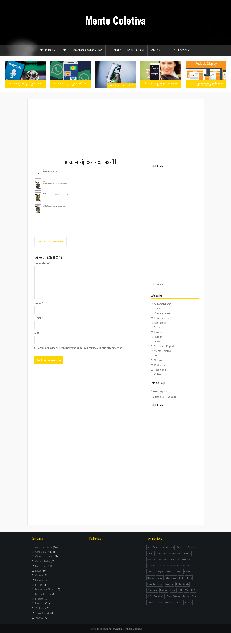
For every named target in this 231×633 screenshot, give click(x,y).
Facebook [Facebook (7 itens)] (151, 565)
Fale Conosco (115, 50)
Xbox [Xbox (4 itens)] (179, 602)
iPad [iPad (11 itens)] (181, 578)
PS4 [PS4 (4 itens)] (186, 590)
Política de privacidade (180, 50)
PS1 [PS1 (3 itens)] (180, 590)
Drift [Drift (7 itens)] (172, 559)
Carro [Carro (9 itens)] (149, 553)
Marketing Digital (135, 50)
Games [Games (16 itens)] (150, 571)
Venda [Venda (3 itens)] (150, 602)
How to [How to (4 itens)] (150, 578)
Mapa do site (157, 50)
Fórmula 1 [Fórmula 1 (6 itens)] (185, 565)
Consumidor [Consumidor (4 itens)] (160, 553)
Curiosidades (164, 318)
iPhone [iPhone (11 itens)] (189, 578)
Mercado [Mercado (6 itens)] (169, 584)
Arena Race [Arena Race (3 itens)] (152, 547)
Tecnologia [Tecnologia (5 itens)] (159, 596)
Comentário (42, 262)
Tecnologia (163, 369)
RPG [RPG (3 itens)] (193, 590)
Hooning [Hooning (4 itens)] (177, 571)
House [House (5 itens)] (187, 571)
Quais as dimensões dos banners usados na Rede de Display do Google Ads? (206, 84)
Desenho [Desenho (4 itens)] (187, 553)
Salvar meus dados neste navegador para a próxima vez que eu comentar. (79, 347)
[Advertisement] (115, 127)
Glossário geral (48, 50)
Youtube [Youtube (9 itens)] (188, 602)
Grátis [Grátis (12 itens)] (168, 571)
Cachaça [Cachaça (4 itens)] (191, 547)
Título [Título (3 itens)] (194, 596)
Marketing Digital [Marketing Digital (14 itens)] (155, 584)
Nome (38, 303)
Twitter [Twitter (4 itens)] (186, 596)
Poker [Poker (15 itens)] (173, 590)
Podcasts (162, 365)
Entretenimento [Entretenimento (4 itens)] (183, 559)
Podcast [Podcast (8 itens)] (164, 590)
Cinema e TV (164, 308)
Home (64, 50)
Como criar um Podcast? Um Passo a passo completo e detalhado (25, 84)
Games (161, 332)
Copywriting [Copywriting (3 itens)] (174, 553)
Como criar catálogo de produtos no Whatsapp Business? (70, 84)
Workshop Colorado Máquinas (87, 50)
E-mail (38, 317)
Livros (160, 341)
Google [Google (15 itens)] (159, 571)
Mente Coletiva (115, 20)
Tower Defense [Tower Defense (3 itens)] (173, 596)
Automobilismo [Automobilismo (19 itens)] (167, 547)
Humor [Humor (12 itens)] (160, 578)
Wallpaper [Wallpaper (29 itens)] (169, 602)
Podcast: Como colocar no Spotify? (121, 85)
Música (161, 355)
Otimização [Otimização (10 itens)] (152, 590)
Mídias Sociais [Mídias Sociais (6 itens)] (182, 584)
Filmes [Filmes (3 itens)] (162, 565)
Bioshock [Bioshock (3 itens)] (181, 547)
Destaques (163, 322)
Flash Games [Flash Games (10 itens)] (173, 565)
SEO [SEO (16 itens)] (149, 596)
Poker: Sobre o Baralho (51, 241)
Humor (161, 336)
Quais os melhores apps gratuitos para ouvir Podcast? (161, 84)
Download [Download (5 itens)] (162, 559)
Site (36, 332)
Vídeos (161, 374)
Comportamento (166, 313)
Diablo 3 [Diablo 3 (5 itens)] (151, 559)
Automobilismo (165, 303)
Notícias (162, 360)
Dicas (160, 327)
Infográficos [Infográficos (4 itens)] (171, 578)
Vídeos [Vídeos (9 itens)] (159, 602)
